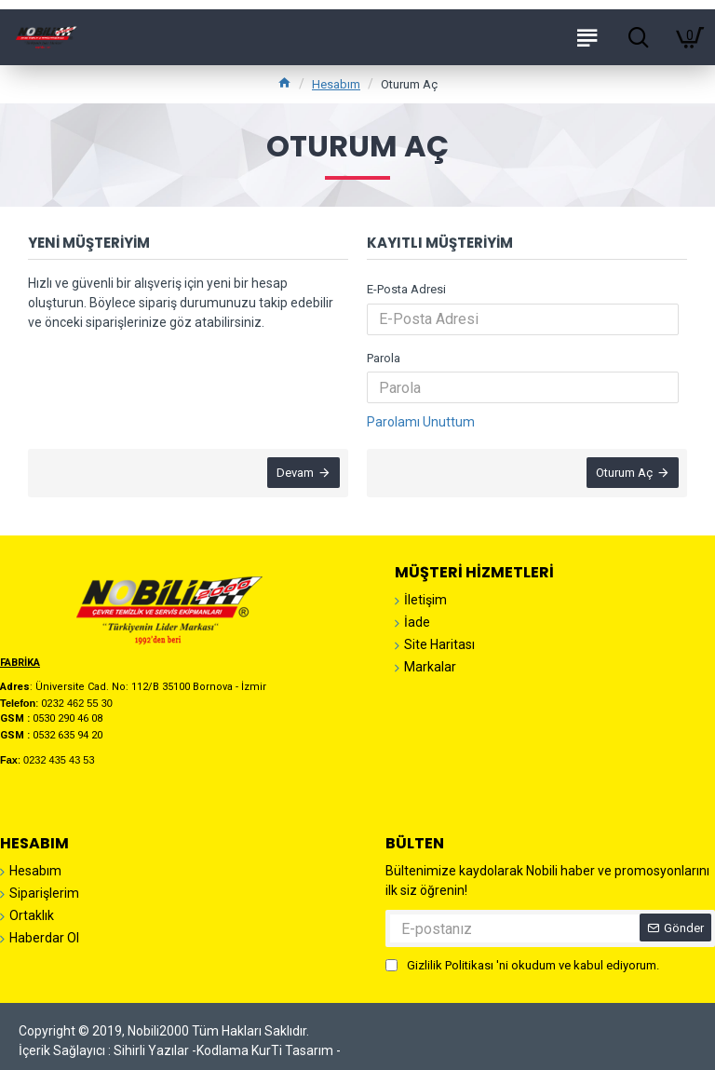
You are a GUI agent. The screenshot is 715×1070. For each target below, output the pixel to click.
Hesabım (336, 84)
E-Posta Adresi (406, 289)
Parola (383, 358)
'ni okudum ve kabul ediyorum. (522, 965)
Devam (294, 474)
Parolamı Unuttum (421, 421)
